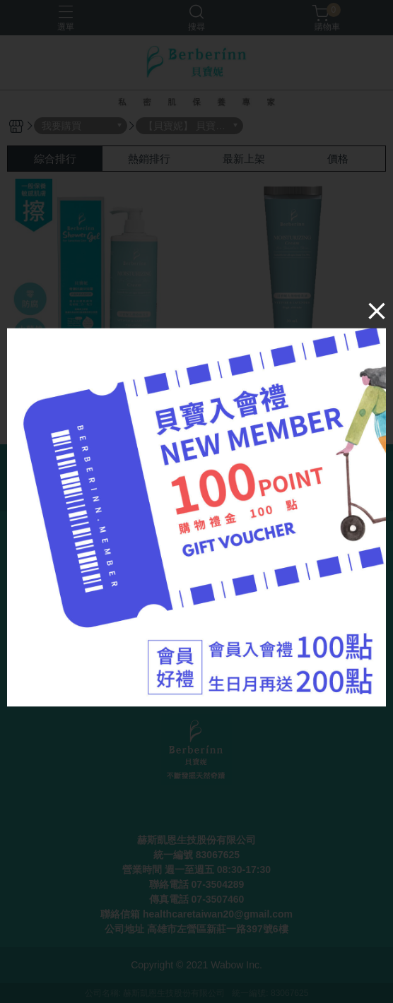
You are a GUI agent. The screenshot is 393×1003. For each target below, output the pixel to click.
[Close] (377, 311)
